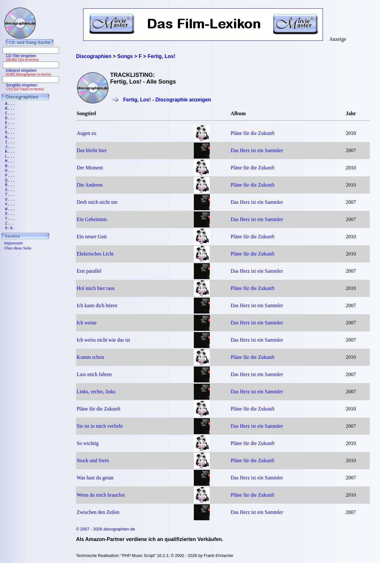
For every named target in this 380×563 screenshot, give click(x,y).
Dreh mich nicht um (97, 202)
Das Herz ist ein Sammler (257, 150)
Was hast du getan (95, 477)
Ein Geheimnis (92, 219)
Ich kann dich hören (97, 305)
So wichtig (88, 443)
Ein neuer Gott (91, 236)
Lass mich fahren (94, 374)
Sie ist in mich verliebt (100, 426)
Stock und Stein (93, 460)
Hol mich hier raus (96, 288)
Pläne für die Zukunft (252, 133)
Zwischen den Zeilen (98, 512)
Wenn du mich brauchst (101, 495)
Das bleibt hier (91, 150)
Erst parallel (89, 271)
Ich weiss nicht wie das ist (103, 340)
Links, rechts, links (96, 391)
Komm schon (90, 357)
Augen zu (86, 133)
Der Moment (90, 167)
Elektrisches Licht (95, 253)
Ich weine (87, 322)
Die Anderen (89, 185)
